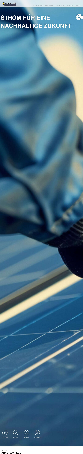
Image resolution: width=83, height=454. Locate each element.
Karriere (70, 5)
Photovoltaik (60, 5)
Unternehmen (38, 5)
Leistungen (49, 5)
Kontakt (78, 5)
